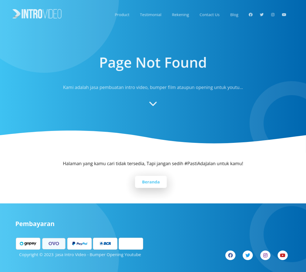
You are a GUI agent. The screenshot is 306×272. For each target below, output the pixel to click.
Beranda (151, 181)
